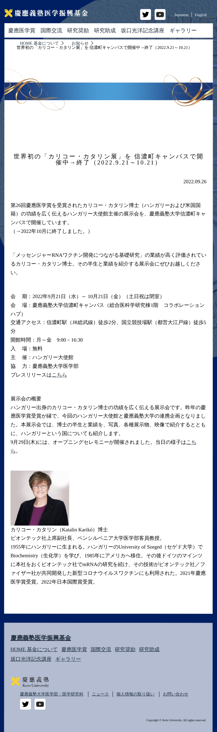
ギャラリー (183, 30)
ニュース (100, 694)
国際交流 (51, 30)
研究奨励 (78, 30)
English (201, 14)
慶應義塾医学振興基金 (41, 638)
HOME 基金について (34, 649)
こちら (59, 375)
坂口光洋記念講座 (142, 30)
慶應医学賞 (21, 30)
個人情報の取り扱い (135, 694)
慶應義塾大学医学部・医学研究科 (51, 694)
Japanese (181, 14)
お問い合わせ (175, 694)
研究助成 (105, 30)
